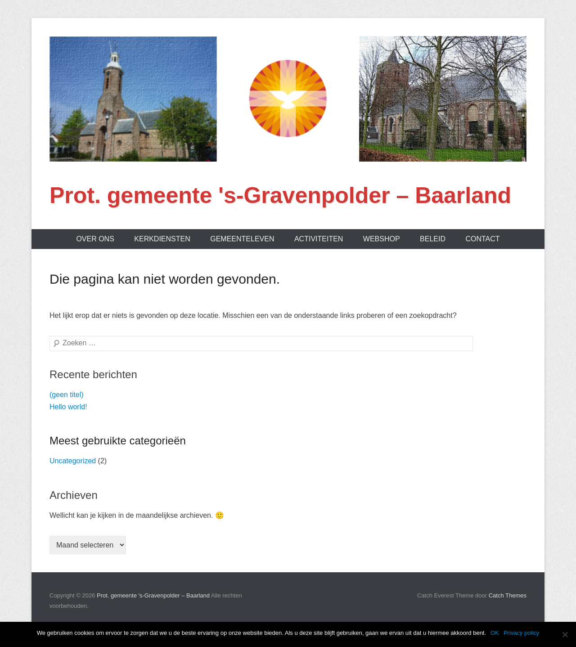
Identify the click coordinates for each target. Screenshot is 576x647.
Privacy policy (521, 632)
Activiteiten (318, 239)
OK (494, 632)
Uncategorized (73, 461)
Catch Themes (507, 595)
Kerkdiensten (162, 239)
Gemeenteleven (242, 239)
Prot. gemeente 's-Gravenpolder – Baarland (280, 195)
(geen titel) (67, 394)
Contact (482, 239)
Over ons (95, 239)
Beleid (433, 239)
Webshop (381, 239)
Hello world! (68, 407)
